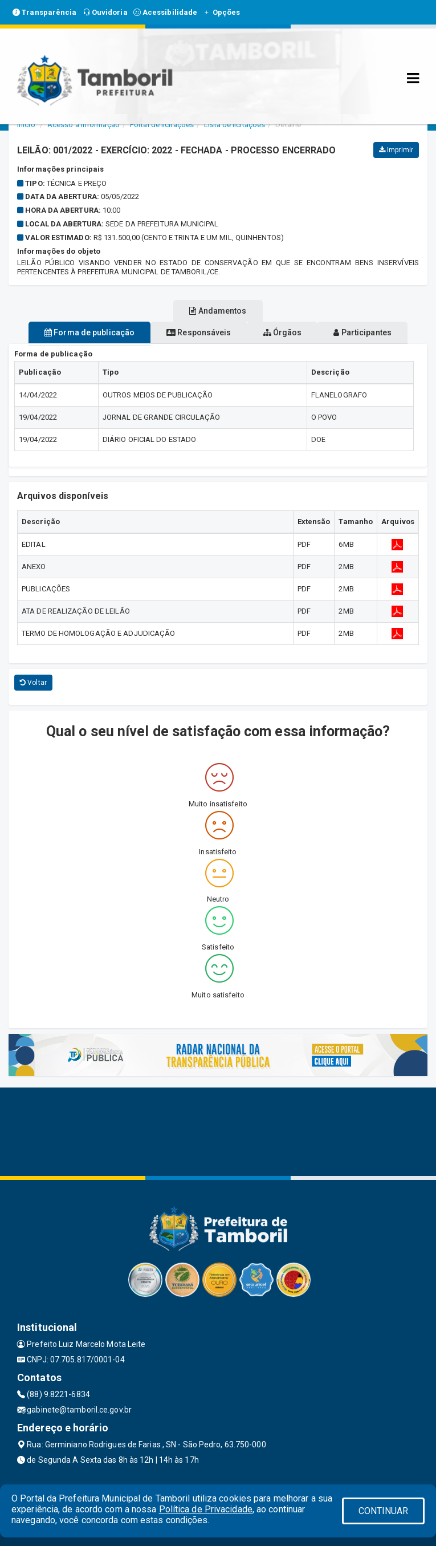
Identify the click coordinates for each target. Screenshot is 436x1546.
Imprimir (396, 150)
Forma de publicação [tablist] (89, 332)
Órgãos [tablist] (282, 332)
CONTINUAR (383, 1511)
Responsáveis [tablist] (198, 332)
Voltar (33, 683)
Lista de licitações (234, 124)
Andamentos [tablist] (217, 310)
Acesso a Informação (83, 124)
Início (26, 124)
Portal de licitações (162, 124)
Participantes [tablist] (362, 332)
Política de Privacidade (205, 1509)
